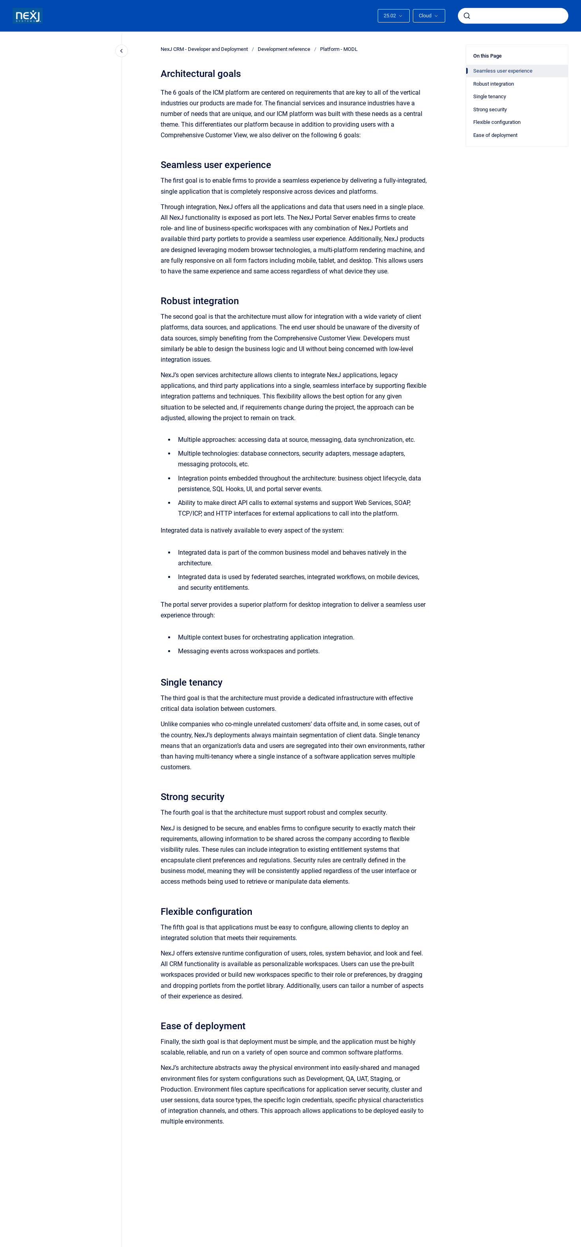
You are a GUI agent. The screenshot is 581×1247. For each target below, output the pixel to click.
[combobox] (513, 15)
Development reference (284, 49)
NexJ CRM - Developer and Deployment (204, 49)
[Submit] (467, 15)
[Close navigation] (121, 51)
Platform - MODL (339, 49)
